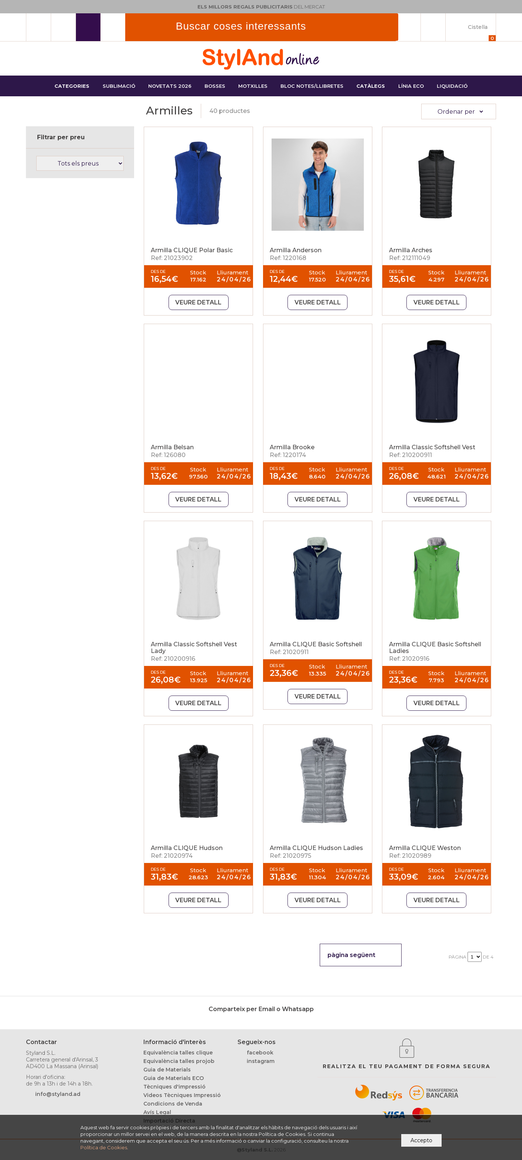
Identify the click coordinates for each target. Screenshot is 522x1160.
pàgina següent (351, 955)
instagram (261, 1061)
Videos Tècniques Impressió (182, 1095)
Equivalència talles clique (178, 1052)
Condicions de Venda (172, 1103)
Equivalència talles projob (179, 1061)
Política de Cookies (103, 1147)
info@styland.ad (57, 1094)
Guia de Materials (167, 1069)
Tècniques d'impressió (174, 1086)
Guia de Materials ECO (173, 1078)
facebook (260, 1052)
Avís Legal (157, 1112)
